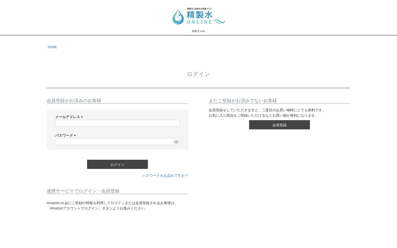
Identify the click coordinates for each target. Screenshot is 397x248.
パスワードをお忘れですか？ (165, 175)
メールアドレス (70, 117)
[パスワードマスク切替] (176, 141)
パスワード (66, 135)
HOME (52, 47)
